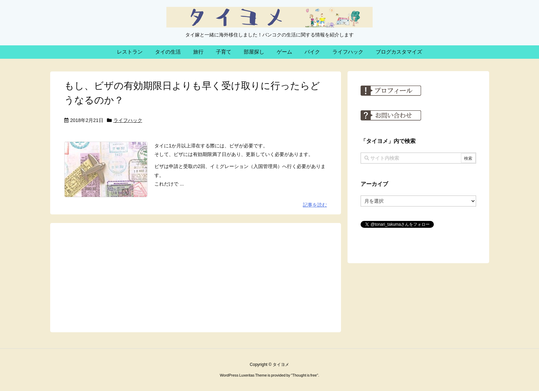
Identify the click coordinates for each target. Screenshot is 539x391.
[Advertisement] (195, 277)
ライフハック (127, 120)
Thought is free (304, 375)
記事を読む (315, 205)
